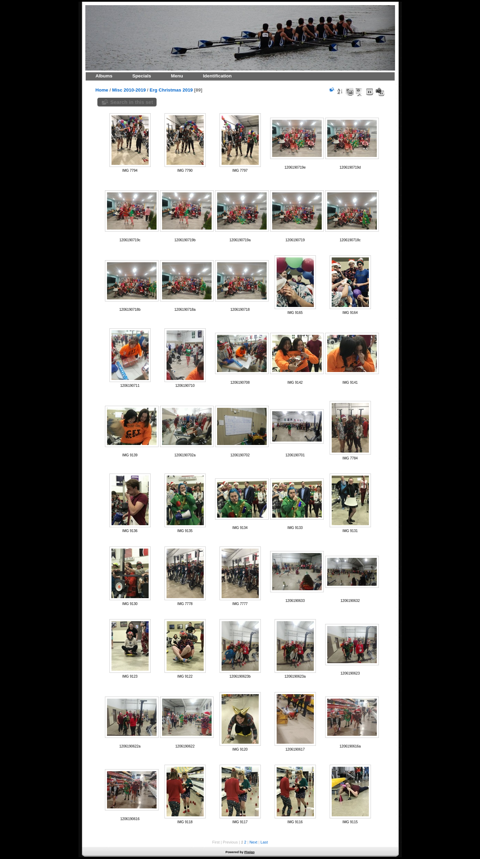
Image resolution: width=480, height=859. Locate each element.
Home (101, 90)
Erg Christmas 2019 (171, 90)
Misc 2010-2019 (129, 90)
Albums (103, 75)
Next (253, 842)
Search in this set (131, 102)
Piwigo (249, 852)
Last (264, 842)
